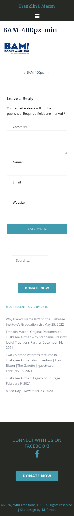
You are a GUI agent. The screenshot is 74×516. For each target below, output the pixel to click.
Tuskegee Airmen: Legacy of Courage (33, 378)
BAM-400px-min (38, 72)
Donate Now (37, 288)
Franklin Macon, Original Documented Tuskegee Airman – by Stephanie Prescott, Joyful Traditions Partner (36, 337)
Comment (21, 127)
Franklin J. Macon (37, 6)
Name (17, 162)
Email (17, 182)
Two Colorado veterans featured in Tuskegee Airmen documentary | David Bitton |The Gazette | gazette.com (35, 360)
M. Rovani (48, 510)
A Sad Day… (14, 391)
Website (19, 202)
